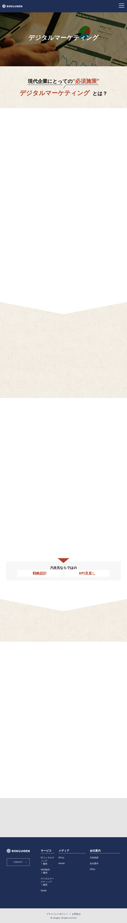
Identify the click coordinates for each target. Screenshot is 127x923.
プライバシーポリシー (57, 913)
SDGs (92, 869)
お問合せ (76, 913)
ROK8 (43, 890)
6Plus (61, 857)
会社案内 (94, 863)
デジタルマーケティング (47, 880)
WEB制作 (45, 869)
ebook (61, 863)
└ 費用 (44, 863)
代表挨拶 (94, 857)
